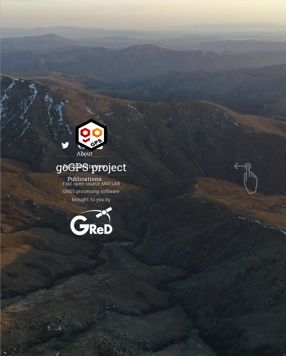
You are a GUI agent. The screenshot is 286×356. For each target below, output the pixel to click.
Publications (84, 179)
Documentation (84, 166)
